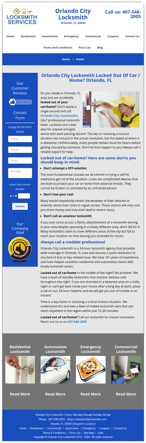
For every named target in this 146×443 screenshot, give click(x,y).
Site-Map (89, 432)
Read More (20, 394)
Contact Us (132, 36)
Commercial (93, 36)
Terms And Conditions (57, 47)
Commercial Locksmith (126, 349)
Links (100, 432)
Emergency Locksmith (90, 349)
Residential (28, 36)
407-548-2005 (131, 14)
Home (10, 36)
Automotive (50, 36)
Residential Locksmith (20, 349)
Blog (100, 47)
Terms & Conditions (54, 432)
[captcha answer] (24, 196)
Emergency (71, 36)
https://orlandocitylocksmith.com (86, 419)
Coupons (113, 36)
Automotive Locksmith (55, 349)
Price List (85, 47)
